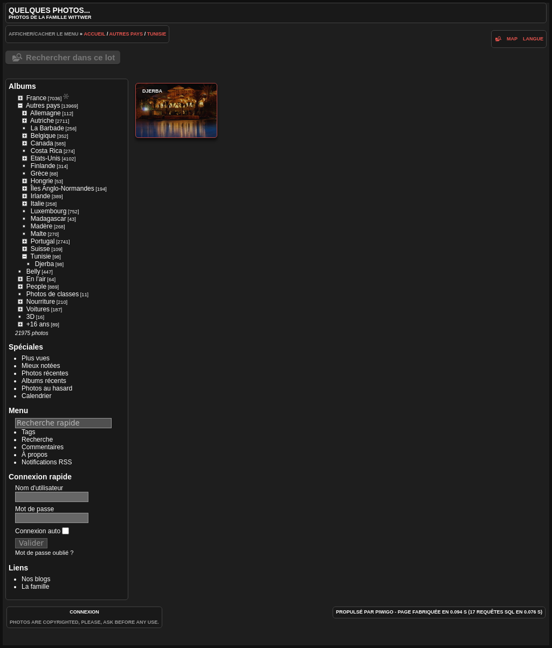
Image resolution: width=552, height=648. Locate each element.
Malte (38, 234)
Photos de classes (52, 294)
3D (30, 316)
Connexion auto (42, 531)
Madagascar (48, 218)
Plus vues (36, 358)
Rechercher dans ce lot (70, 57)
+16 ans (38, 324)
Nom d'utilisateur (39, 488)
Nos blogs (36, 579)
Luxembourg (49, 211)
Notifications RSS (47, 462)
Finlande (43, 166)
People (36, 286)
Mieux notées (41, 366)
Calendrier (36, 396)
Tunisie (157, 34)
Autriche (42, 120)
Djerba (44, 264)
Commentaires (43, 447)
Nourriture (40, 301)
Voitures (38, 309)
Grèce (40, 173)
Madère (42, 226)
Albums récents (44, 381)
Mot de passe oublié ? (44, 552)
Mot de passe (34, 509)
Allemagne (45, 113)
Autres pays (126, 34)
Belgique (43, 136)
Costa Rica (47, 151)
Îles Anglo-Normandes (62, 188)
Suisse (40, 249)
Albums (22, 86)
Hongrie (42, 181)
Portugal (43, 241)
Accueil (95, 34)
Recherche (37, 439)
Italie (37, 203)
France (36, 98)
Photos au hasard (47, 388)
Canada (42, 143)
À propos (34, 454)
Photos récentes (45, 373)
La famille (35, 586)
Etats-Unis (45, 158)
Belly (33, 271)
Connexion (84, 612)
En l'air (36, 279)
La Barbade (47, 128)
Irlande (41, 196)
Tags (28, 432)
